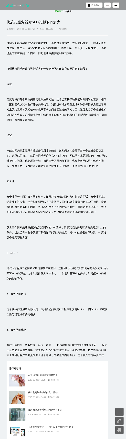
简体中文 (58, 11)
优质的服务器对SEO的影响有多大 (45, 409)
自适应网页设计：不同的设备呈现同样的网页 (51, 427)
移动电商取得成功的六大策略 (43, 392)
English (68, 11)
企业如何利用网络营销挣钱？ (43, 375)
